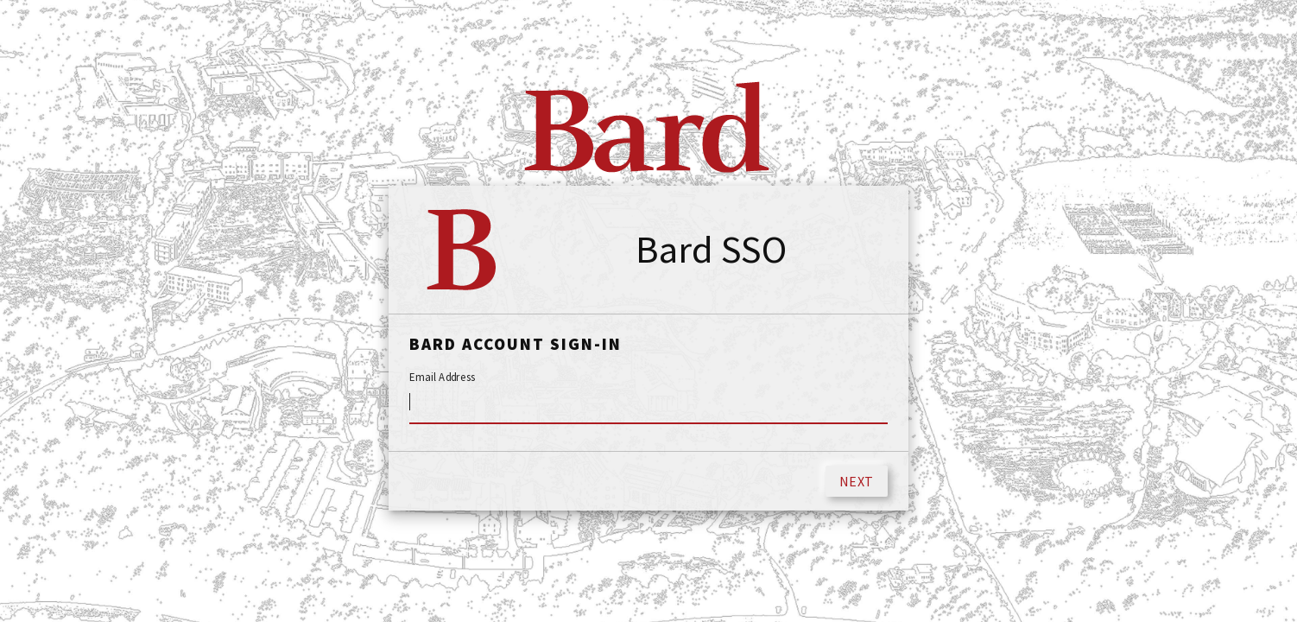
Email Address (442, 377)
